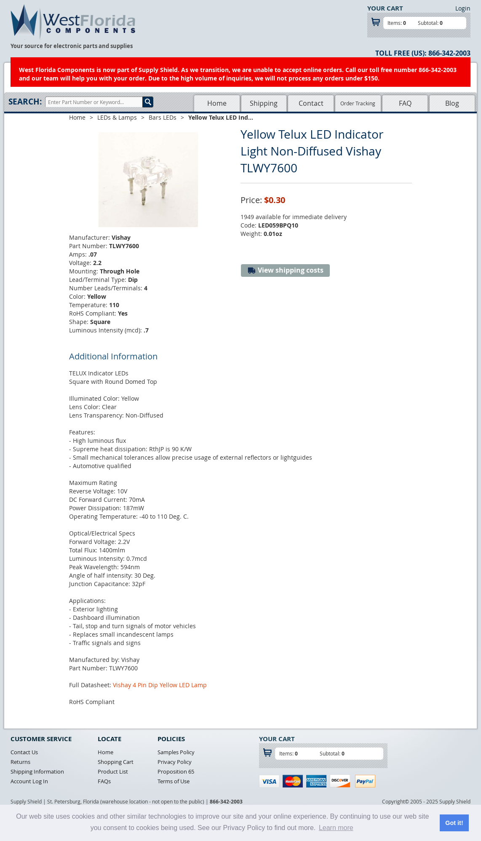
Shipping (264, 103)
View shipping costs (285, 270)
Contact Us (24, 752)
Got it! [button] (454, 823)
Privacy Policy (175, 762)
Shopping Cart (116, 762)
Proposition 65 (176, 771)
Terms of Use (174, 781)
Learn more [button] (336, 827)
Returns (20, 762)
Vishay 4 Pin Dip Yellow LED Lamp (160, 685)
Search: (25, 101)
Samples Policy (176, 752)
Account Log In (29, 781)
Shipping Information (37, 771)
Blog (452, 103)
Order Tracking (357, 103)
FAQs (104, 781)
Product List (113, 771)
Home (217, 103)
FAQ (405, 103)
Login (462, 8)
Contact (311, 103)
